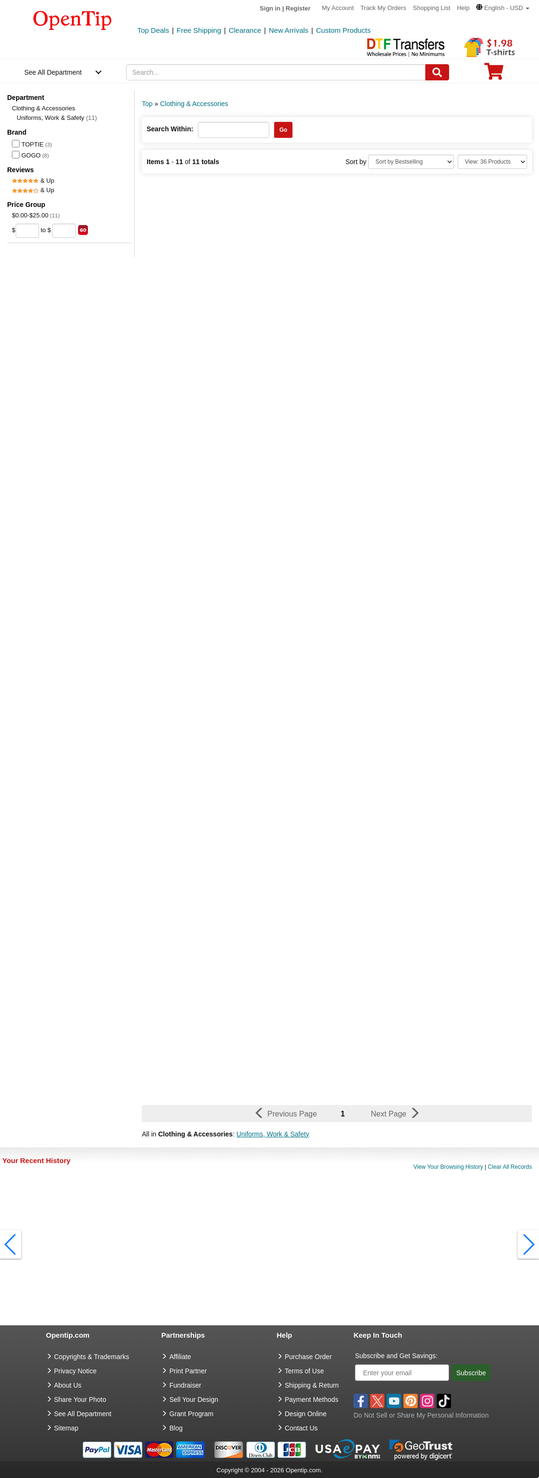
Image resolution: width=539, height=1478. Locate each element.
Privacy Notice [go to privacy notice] (75, 1371)
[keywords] (276, 72)
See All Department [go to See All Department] (83, 1414)
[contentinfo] (72, 19)
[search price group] (83, 230)
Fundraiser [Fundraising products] (185, 1385)
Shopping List (432, 7)
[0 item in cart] (493, 74)
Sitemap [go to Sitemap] (66, 1428)
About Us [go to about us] (68, 1385)
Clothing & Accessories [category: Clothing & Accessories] (194, 104)
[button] (502, 7)
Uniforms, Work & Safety (57, 117)
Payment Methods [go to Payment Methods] (312, 1399)
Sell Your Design (193, 1399)
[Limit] (492, 162)
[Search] (437, 72)
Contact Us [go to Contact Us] (301, 1428)
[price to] (64, 231)
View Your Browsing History (448, 1167)
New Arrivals (288, 30)
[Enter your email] (402, 1372)
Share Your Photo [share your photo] (80, 1399)
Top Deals (153, 30)
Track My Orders (383, 7)
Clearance (245, 30)
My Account (338, 7)
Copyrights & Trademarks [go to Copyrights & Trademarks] (91, 1357)
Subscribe (471, 1373)
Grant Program (191, 1414)
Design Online (306, 1414)
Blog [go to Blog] (176, 1428)
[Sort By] (411, 162)
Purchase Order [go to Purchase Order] (308, 1357)
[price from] (27, 231)
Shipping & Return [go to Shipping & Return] (312, 1385)
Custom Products (343, 30)
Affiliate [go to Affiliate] (180, 1357)
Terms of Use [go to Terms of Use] (304, 1371)
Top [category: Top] (147, 104)
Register (298, 8)
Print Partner (188, 1371)
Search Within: (170, 129)
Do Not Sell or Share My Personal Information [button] (421, 1415)
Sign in (270, 8)
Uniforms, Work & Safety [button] (272, 1134)
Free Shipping (198, 30)
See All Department (53, 72)
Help (463, 7)
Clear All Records (510, 1167)
